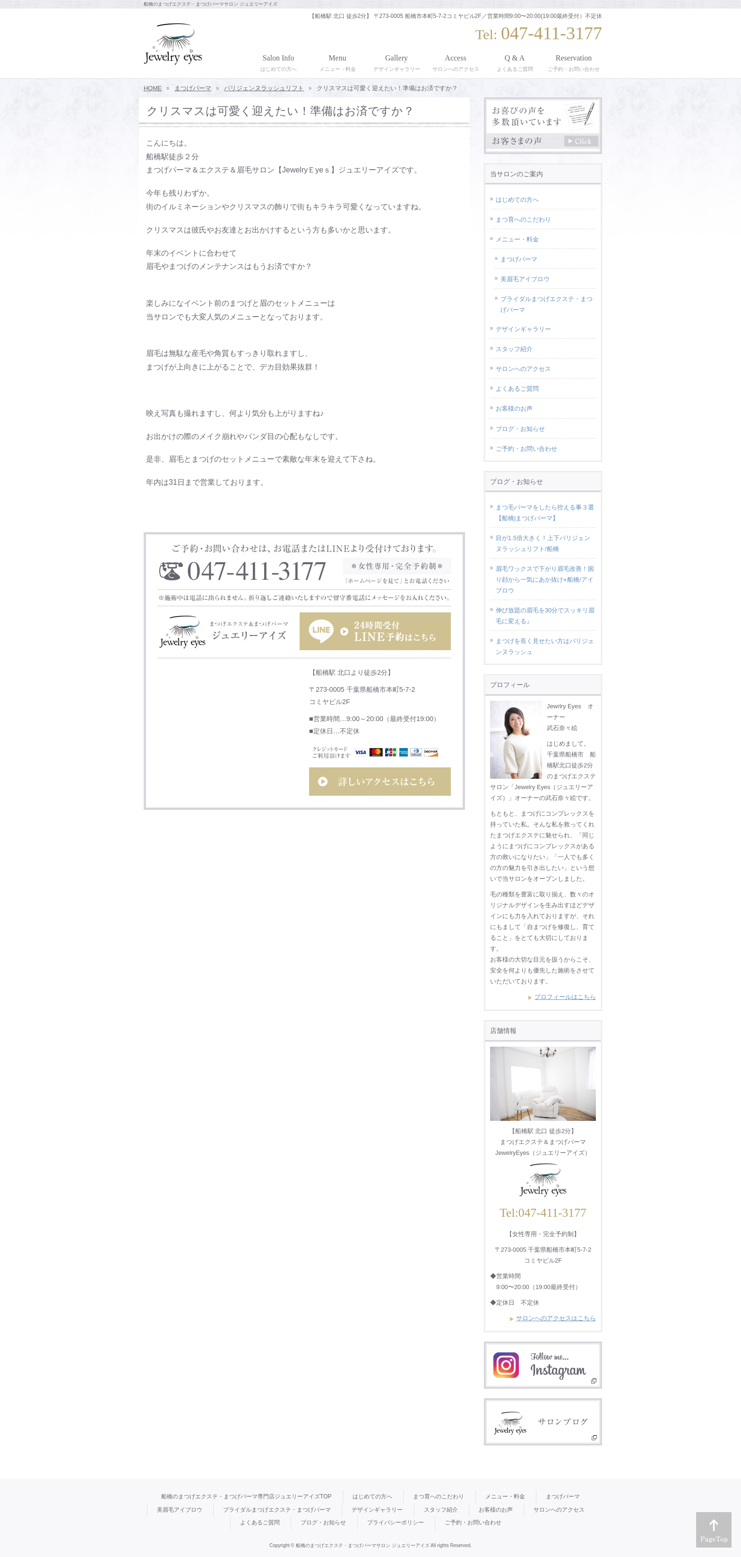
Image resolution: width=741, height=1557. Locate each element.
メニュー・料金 (517, 239)
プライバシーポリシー (395, 1522)
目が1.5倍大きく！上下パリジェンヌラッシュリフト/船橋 (543, 543)
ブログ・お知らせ (520, 428)
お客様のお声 (514, 408)
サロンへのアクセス (523, 368)
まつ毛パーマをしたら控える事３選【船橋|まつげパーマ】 (545, 513)
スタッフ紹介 (514, 349)
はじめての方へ (517, 199)
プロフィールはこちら (565, 996)
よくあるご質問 (517, 388)
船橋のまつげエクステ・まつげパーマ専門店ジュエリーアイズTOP (246, 1496)
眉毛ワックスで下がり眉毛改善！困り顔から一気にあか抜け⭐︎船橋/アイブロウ (545, 579)
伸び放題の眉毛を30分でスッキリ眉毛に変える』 (545, 616)
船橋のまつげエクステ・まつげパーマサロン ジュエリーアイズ (363, 1545)
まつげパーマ (518, 259)
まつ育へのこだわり (523, 219)
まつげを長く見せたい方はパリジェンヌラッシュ (545, 646)
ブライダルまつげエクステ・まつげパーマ (546, 304)
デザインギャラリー (523, 329)
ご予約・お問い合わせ (526, 448)
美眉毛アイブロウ (525, 279)
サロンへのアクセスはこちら (556, 1318)
